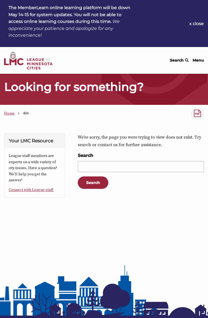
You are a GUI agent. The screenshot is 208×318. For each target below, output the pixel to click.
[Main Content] (104, 170)
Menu (198, 60)
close (198, 23)
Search (179, 60)
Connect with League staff (31, 189)
